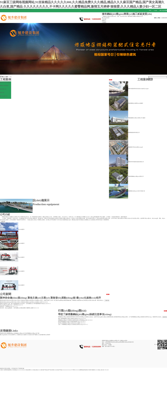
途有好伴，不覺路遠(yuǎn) (6, 306)
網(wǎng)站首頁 (105, 17)
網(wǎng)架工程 (3, 96)
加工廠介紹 (30, 334)
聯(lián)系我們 (47, 334)
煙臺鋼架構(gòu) (10, 333)
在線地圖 (41, 334)
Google (155, 10)
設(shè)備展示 (24, 334)
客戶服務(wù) (36, 334)
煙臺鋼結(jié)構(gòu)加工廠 (33, 333)
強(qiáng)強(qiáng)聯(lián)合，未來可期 (9, 305)
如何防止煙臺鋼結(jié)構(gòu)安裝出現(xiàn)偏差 (69, 323)
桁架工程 (2, 92)
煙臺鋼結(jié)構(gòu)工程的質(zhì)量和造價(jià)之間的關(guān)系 (72, 320)
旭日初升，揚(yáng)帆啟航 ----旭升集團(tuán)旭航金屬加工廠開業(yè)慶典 (17, 308)
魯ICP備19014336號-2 (110, 346)
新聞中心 (104, 20)
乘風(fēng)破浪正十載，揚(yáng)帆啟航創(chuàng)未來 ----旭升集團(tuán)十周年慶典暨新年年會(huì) (22, 303)
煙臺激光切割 (3, 333)
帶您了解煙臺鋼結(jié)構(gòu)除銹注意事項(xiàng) (85, 314)
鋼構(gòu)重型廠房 (4, 85)
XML (150, 10)
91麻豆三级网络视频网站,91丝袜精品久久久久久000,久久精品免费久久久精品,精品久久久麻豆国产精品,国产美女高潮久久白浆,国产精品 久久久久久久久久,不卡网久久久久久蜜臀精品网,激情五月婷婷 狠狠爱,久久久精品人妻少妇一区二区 (54, 369)
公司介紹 (104, 19)
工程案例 (104, 22)
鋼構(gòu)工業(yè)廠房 (5, 82)
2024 (10, 76)
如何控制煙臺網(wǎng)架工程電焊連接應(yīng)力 (69, 321)
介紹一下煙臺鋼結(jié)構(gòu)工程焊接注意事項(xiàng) (70, 324)
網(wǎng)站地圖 (163, 10)
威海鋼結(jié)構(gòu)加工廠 (20, 333)
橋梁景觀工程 (3, 89)
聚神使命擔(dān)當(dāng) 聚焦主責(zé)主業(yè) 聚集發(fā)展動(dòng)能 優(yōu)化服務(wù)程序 (50, 297)
